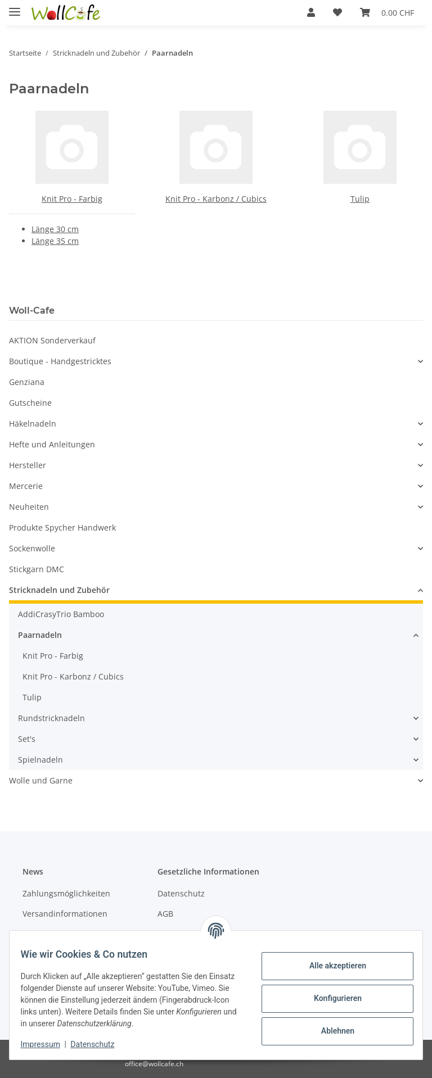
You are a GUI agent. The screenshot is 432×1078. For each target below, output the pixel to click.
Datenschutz (181, 893)
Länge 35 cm (55, 240)
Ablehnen (330, 1030)
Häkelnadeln (32, 423)
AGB (165, 913)
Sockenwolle (32, 548)
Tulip (360, 198)
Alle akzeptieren (330, 965)
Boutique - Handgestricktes (60, 361)
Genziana (26, 382)
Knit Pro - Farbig (72, 198)
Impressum (47, 1044)
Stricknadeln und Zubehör (59, 590)
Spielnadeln (40, 759)
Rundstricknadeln (51, 718)
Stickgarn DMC (36, 569)
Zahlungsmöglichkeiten (66, 893)
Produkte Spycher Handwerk (62, 527)
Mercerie (26, 486)
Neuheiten (29, 506)
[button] (311, 12)
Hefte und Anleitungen (52, 444)
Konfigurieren (330, 998)
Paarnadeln (40, 634)
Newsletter (43, 933)
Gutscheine (30, 402)
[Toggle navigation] (14, 7)
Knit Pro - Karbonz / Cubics (216, 198)
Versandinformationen (64, 913)
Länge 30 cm (55, 229)
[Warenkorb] (387, 12)
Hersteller (27, 465)
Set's (26, 738)
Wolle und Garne (41, 780)
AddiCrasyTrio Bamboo (61, 614)
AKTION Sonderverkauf (52, 340)
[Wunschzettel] (337, 12)
